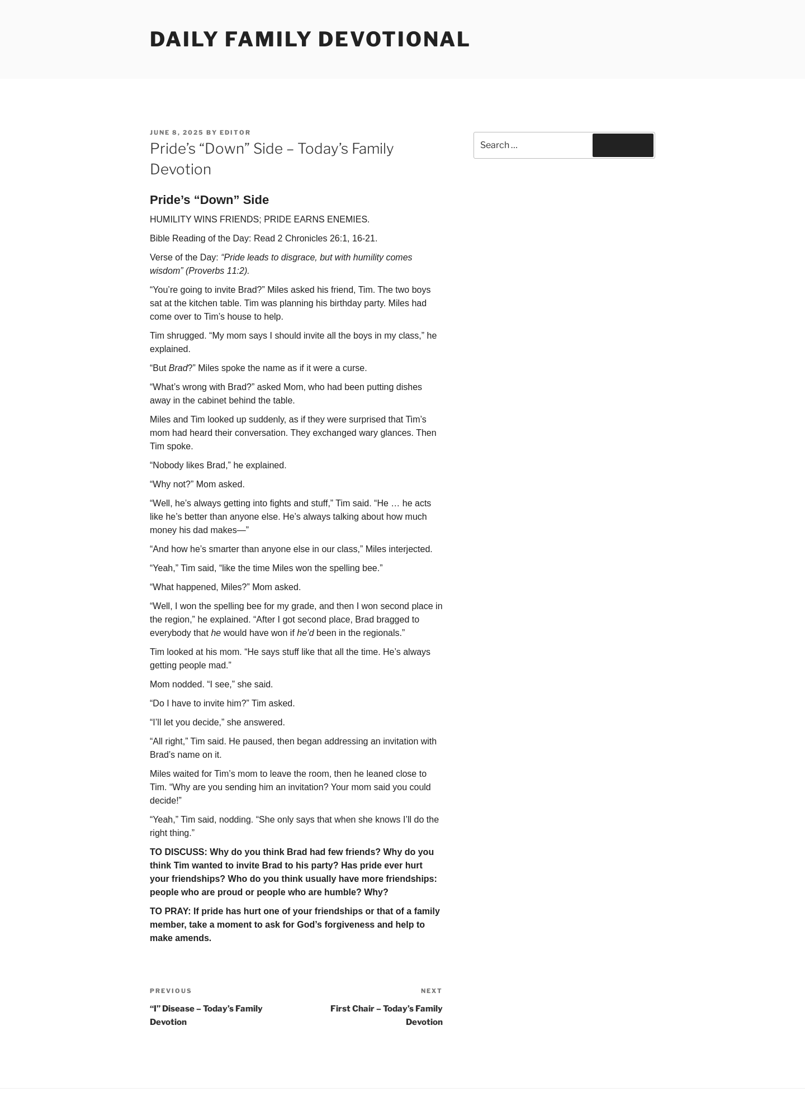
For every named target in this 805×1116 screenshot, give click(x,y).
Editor (235, 132)
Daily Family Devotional (310, 39)
